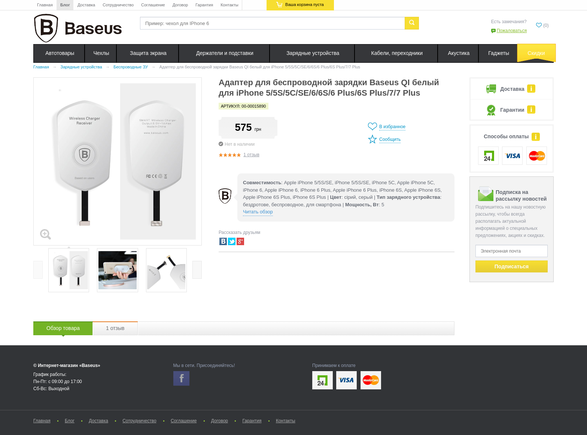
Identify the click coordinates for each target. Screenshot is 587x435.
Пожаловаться (512, 30)
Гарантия (204, 5)
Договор (180, 5)
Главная (45, 5)
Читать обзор (258, 212)
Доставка (86, 5)
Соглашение (153, 5)
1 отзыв (251, 154)
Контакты (229, 5)
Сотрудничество (118, 5)
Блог (65, 5)
